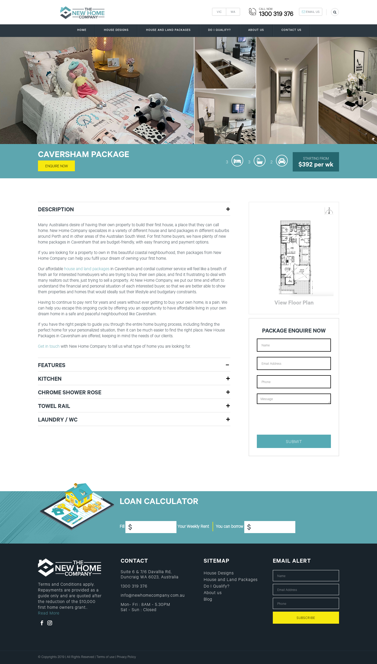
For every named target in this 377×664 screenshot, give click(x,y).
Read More (48, 613)
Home (81, 28)
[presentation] (296, 419)
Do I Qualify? (219, 28)
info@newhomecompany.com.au (153, 596)
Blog (208, 600)
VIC (219, 12)
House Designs (116, 28)
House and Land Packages (168, 28)
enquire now (56, 167)
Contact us (291, 28)
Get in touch (49, 347)
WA (233, 12)
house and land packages (86, 269)
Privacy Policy (126, 657)
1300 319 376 (276, 15)
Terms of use (105, 657)
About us (256, 28)
